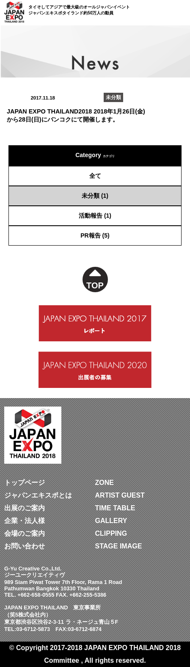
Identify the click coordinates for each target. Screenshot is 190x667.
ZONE (104, 482)
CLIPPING (111, 533)
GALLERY (111, 520)
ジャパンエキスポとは (38, 495)
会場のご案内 (24, 533)
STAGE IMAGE (118, 546)
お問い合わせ (24, 546)
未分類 (90, 195)
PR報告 (90, 235)
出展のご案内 (24, 508)
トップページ (24, 482)
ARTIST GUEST (120, 495)
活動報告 (90, 215)
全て (95, 175)
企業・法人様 (24, 520)
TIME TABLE (115, 508)
